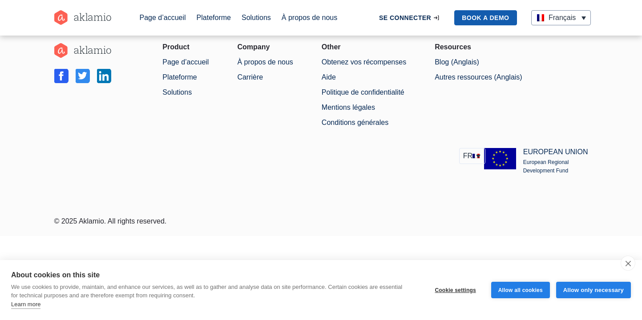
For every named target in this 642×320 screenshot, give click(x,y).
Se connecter (405, 17)
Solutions (256, 17)
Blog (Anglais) (457, 62)
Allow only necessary (593, 290)
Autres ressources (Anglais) (478, 77)
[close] (628, 263)
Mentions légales (348, 107)
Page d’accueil (163, 17)
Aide (329, 77)
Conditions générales (355, 122)
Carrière (250, 77)
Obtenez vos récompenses (364, 62)
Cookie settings (455, 290)
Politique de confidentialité (363, 92)
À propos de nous (309, 17)
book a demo (485, 17)
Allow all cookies (520, 290)
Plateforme (214, 17)
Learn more (25, 304)
